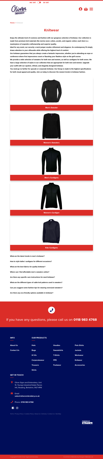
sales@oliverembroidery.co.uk (27, 396)
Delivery (44, 414)
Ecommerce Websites (70, 457)
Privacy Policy (19, 414)
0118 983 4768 (85, 319)
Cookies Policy (29, 414)
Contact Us (14, 350)
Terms (12, 414)
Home (12, 22)
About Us (14, 345)
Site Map (58, 414)
